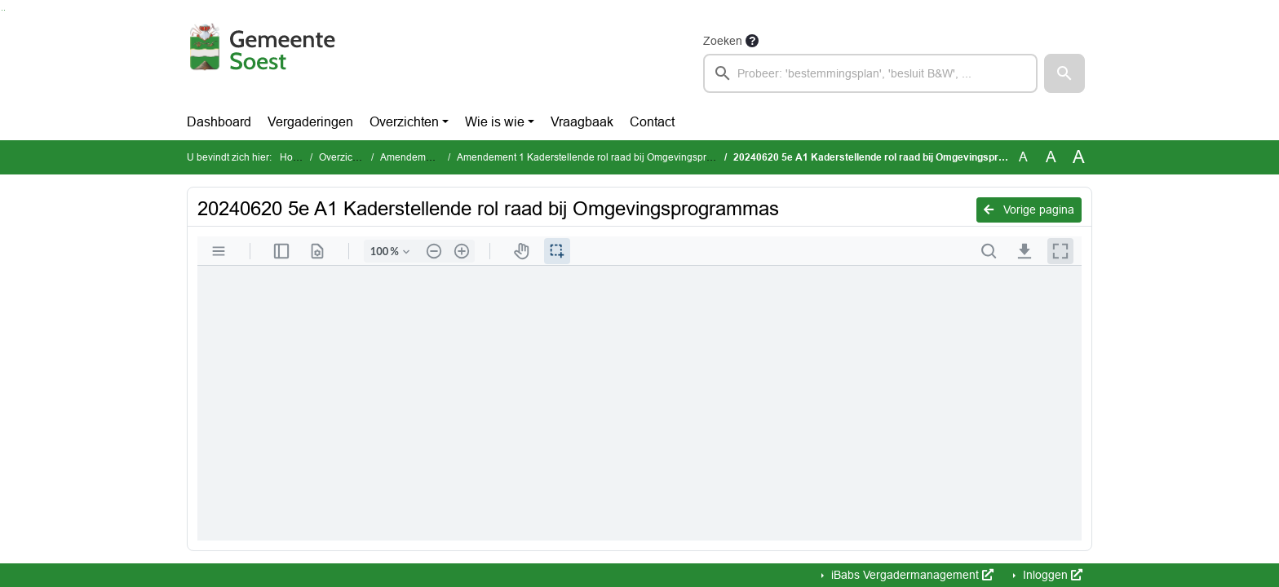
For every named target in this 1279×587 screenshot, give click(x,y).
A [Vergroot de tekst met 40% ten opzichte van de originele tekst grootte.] (1079, 157)
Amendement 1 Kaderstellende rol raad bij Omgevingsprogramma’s (606, 157)
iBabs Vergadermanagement (911, 574)
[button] (1064, 73)
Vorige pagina (1029, 209)
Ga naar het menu (4, 10)
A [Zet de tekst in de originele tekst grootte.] (1023, 157)
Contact (652, 122)
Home (293, 157)
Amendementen (415, 157)
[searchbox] (870, 73)
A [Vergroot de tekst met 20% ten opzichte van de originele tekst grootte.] (1051, 157)
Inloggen (1051, 574)
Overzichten (404, 122)
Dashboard (219, 122)
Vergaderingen (310, 122)
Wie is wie (494, 122)
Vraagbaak (582, 122)
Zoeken (722, 40)
